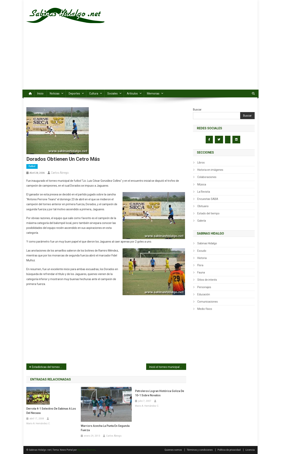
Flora (200, 265)
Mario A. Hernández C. (38, 423)
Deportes (74, 93)
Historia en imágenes (210, 169)
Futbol (32, 166)
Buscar (197, 109)
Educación (203, 294)
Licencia (250, 450)
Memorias (153, 93)
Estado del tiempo (208, 213)
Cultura (93, 93)
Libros (201, 162)
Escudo (201, 250)
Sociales (112, 93)
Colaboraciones (206, 177)
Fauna (201, 272)
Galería (201, 220)
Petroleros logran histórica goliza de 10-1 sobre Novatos (159, 393)
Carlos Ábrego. (60, 172)
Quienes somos (173, 450)
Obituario (203, 206)
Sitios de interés (207, 279)
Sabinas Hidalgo (207, 243)
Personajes (204, 287)
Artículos (132, 93)
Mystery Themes (86, 450)
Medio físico (204, 308)
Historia (202, 258)
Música (201, 184)
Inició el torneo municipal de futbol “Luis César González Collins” (167, 367)
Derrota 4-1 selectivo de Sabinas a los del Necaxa (51, 410)
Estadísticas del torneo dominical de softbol (49, 367)
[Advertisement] (140, 60)
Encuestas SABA (207, 198)
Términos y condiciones (200, 450)
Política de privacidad (229, 450)
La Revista (203, 191)
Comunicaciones (207, 301)
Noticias (55, 93)
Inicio (40, 93)
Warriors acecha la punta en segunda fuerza (105, 428)
